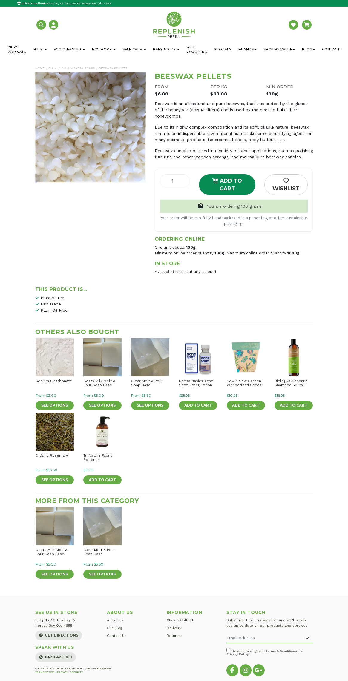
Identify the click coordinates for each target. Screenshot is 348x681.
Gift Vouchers (196, 49)
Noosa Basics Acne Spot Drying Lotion (196, 383)
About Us (115, 620)
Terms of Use (45, 672)
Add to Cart (227, 184)
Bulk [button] (38, 49)
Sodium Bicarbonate (54, 381)
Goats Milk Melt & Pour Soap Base (99, 383)
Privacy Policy (237, 654)
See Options (54, 405)
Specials (222, 49)
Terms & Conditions (281, 651)
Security (76, 672)
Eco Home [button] (102, 49)
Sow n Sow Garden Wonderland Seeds (244, 383)
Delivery (174, 628)
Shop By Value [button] (277, 49)
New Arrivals (17, 49)
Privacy (62, 672)
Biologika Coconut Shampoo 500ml (291, 383)
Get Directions (58, 635)
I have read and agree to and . (264, 652)
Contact (331, 49)
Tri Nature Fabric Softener (98, 457)
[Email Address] (264, 638)
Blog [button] (307, 49)
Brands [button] (246, 49)
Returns (174, 636)
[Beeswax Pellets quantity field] (175, 180)
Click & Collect (180, 620)
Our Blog (114, 628)
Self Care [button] (132, 49)
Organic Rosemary (52, 455)
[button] (42, 24)
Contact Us (117, 636)
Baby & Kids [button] (165, 49)
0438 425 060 (55, 657)
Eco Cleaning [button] (68, 49)
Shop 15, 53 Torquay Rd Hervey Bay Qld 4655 (64, 3)
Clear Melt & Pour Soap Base (147, 383)
